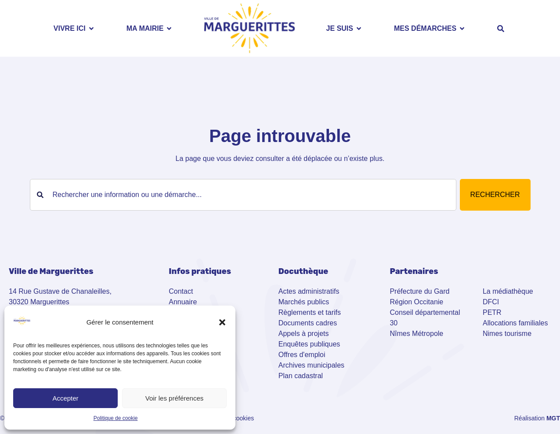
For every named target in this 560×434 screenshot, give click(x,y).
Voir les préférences (174, 398)
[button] (222, 322)
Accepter (65, 398)
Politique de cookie (116, 418)
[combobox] (243, 195)
